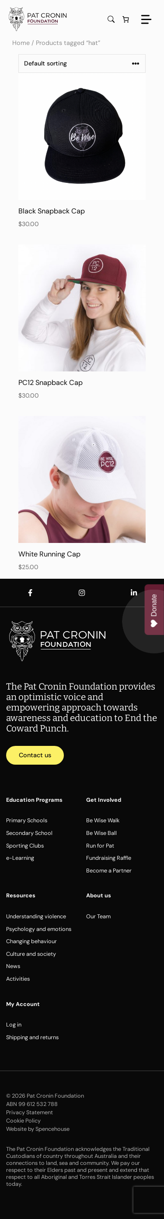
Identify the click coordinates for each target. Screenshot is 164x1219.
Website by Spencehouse (38, 1129)
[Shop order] (82, 63)
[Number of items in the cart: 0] (125, 19)
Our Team (98, 916)
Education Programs (34, 800)
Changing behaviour (31, 941)
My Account (23, 1004)
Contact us (35, 755)
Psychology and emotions (38, 929)
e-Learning (20, 858)
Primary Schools (26, 820)
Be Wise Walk (102, 820)
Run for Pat (100, 845)
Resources (20, 895)
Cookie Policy (23, 1120)
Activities (18, 978)
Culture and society (31, 954)
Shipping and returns (32, 1037)
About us (98, 895)
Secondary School (29, 833)
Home (21, 43)
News (13, 966)
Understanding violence (36, 916)
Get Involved (103, 800)
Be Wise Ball (101, 833)
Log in (13, 1024)
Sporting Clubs (25, 845)
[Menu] (146, 19)
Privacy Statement (29, 1112)
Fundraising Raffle (108, 858)
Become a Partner (109, 870)
